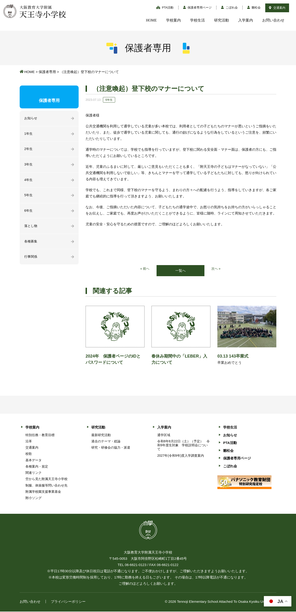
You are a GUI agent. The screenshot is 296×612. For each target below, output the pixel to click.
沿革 (28, 441)
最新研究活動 (101, 435)
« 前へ (145, 269)
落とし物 (31, 228)
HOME (151, 20)
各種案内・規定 (36, 466)
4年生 (28, 181)
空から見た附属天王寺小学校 (46, 479)
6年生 (28, 213)
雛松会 (254, 7)
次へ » (216, 269)
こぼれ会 (229, 7)
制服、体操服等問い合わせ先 (46, 485)
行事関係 (31, 260)
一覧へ (180, 271)
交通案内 (277, 7)
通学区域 (163, 435)
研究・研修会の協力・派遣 (110, 448)
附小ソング (33, 498)
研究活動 (221, 20)
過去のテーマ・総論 (105, 441)
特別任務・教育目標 (40, 435)
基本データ (33, 460)
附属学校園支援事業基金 (43, 492)
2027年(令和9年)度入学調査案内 (180, 456)
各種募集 (31, 244)
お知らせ (31, 118)
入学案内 (245, 20)
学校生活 (197, 20)
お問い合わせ (273, 20)
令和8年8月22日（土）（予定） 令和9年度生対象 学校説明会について (183, 445)
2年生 (28, 150)
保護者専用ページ (197, 7)
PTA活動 (165, 7)
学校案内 (173, 20)
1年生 (28, 134)
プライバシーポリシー (68, 602)
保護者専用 (47, 72)
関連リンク (33, 473)
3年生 (28, 166)
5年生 (28, 197)
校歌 (28, 454)
